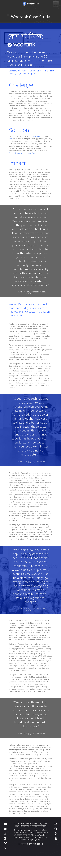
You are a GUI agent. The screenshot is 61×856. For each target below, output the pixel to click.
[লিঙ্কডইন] (5, 838)
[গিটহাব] (56, 828)
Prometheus (19, 153)
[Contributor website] (55, 823)
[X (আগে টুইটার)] (5, 848)
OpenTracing (33, 153)
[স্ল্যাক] (56, 833)
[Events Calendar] (56, 838)
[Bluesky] (5, 843)
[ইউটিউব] (5, 823)
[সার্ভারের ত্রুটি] (5, 833)
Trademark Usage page (28, 840)
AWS (10, 139)
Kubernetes (36, 136)
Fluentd (11, 153)
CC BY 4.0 (18, 826)
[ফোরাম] (5, 828)
